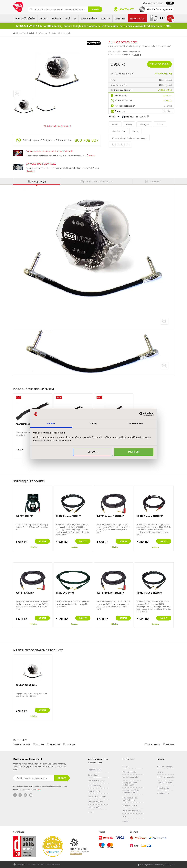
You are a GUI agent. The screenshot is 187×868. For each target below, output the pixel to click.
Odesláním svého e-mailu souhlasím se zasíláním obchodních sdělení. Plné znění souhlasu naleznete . (40, 788)
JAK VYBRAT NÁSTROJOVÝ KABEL (41, 163)
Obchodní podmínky (130, 777)
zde (38, 789)
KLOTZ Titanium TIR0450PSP (110, 592)
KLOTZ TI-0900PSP (24, 516)
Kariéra (160, 772)
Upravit (93, 452)
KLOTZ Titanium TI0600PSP (150, 516)
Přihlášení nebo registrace (159, 9)
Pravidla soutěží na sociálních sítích (129, 799)
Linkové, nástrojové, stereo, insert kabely (129, 138)
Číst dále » (91, 155)
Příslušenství (55, 744)
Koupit (42, 541)
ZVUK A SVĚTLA (89, 18)
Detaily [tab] (93, 423)
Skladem (33, 547)
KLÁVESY (56, 18)
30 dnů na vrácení (123, 100)
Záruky (125, 766)
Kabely (32, 33)
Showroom (120, 111)
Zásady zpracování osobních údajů (129, 783)
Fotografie (40, 744)
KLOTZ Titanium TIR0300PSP (110, 516)
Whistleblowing (163, 793)
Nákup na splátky (94, 807)
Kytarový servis (94, 791)
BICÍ (67, 18)
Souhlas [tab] (51, 423)
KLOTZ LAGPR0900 (65, 592)
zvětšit (164, 321)
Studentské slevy (94, 786)
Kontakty (159, 3)
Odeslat (62, 778)
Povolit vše (133, 452)
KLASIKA (105, 18)
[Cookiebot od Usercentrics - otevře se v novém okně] (141, 414)
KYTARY (44, 18)
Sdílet (114, 117)
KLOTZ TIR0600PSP (25, 592)
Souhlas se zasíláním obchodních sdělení (130, 791)
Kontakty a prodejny (164, 766)
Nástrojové (43, 33)
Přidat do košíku (159, 64)
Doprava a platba (94, 769)
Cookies (125, 821)
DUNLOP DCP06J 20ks (26, 685)
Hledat (95, 9)
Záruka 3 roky (121, 95)
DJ (75, 18)
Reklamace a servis (130, 805)
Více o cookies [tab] (135, 423)
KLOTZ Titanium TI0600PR (149, 592)
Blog (169, 3)
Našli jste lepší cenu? (125, 105)
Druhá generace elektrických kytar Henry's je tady (49, 151)
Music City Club (163, 788)
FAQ (124, 816)
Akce (18, 397)
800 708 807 (87, 140)
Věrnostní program (95, 802)
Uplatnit (168, 105)
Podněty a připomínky (165, 777)
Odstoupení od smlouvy (131, 811)
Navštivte (167, 111)
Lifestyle (120, 18)
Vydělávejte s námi (164, 782)
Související (71, 744)
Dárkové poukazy (129, 772)
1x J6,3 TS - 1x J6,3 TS (120, 144)
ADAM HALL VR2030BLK (27, 424)
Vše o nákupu (148, 3)
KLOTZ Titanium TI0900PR (68, 516)
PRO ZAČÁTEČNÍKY (25, 18)
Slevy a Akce (137, 18)
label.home (14, 33)
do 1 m (54, 33)
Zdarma (167, 95)
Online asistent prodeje (97, 796)
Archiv (90, 812)
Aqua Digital (169, 864)
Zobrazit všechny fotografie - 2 (59, 126)
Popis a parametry (22, 744)
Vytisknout (129, 117)
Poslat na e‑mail (154, 744)
